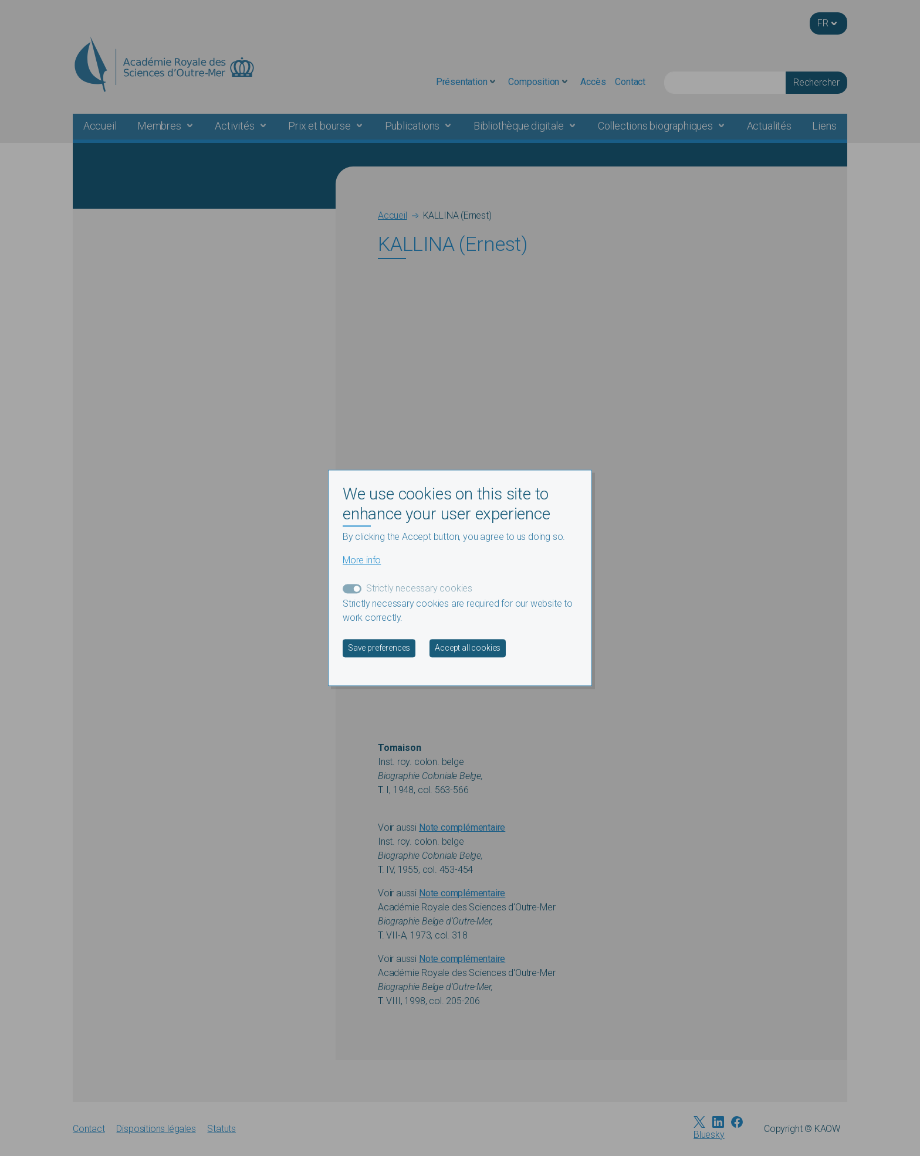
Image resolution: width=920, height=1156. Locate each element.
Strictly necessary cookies (419, 588)
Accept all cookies (467, 648)
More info (362, 560)
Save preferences (379, 648)
